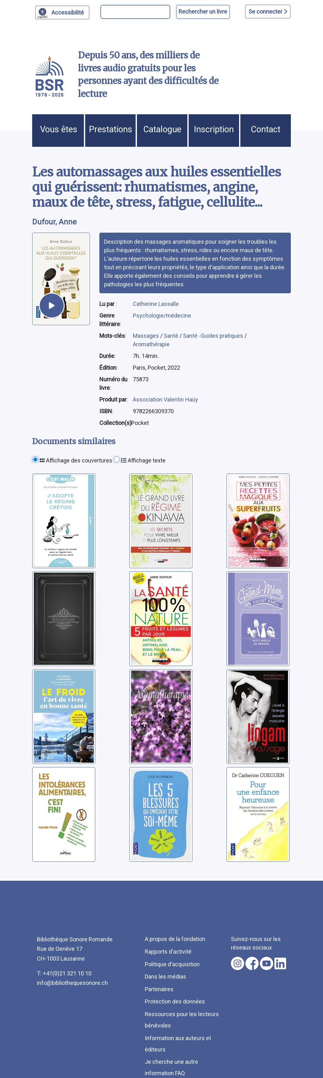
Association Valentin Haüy (165, 399)
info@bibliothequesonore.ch (72, 983)
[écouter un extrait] (52, 306)
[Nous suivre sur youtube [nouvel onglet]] (266, 963)
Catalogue (162, 129)
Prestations (110, 129)
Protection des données (175, 1001)
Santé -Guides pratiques (213, 335)
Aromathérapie (151, 344)
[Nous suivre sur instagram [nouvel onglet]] (237, 963)
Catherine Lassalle (156, 304)
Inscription (214, 129)
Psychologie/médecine (162, 315)
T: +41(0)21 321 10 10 (64, 973)
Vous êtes (58, 129)
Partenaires (159, 989)
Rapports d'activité (168, 951)
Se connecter (268, 11)
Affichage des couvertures (76, 460)
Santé (171, 335)
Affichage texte (143, 460)
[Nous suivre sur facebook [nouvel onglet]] (252, 963)
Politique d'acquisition (172, 964)
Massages (146, 335)
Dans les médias (165, 976)
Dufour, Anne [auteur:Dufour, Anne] (54, 221)
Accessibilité (68, 11)
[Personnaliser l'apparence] (62, 12)
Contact (265, 129)
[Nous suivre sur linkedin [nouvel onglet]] (280, 963)
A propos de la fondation (175, 939)
